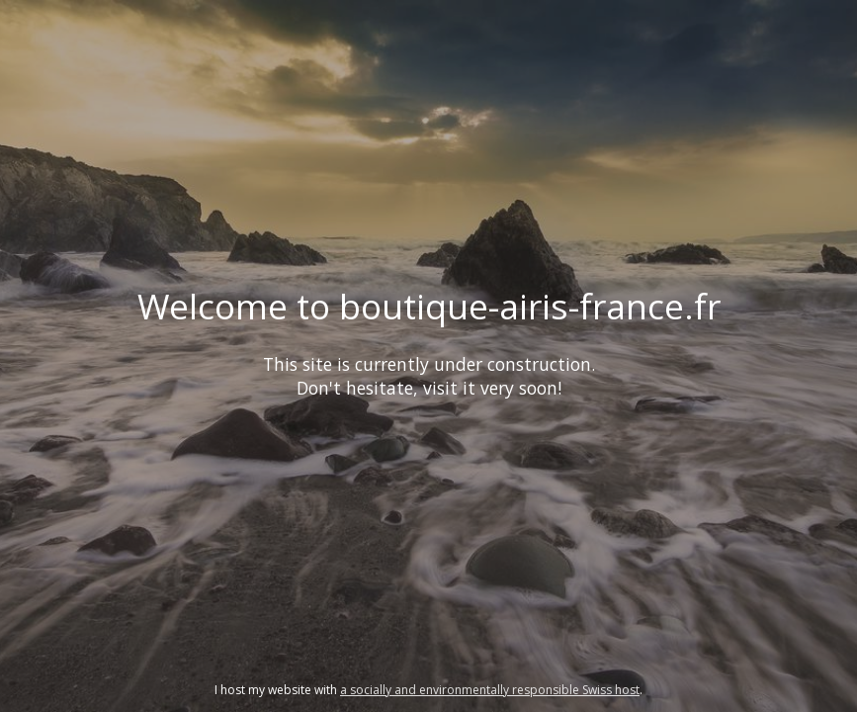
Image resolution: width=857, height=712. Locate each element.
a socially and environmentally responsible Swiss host (490, 689)
